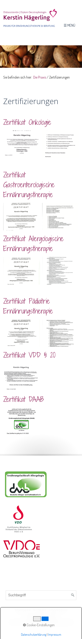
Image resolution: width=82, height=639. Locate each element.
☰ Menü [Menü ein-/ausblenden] (69, 25)
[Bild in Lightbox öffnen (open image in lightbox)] (21, 144)
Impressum (58, 610)
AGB (52, 616)
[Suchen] (72, 595)
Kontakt (39, 610)
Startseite (23, 610)
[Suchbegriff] (41, 595)
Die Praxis (39, 77)
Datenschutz (36, 616)
